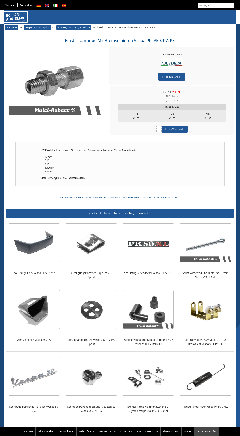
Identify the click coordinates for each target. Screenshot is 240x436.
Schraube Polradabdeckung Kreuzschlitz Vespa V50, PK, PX (91, 409)
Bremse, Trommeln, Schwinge (74, 27)
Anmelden (26, 5)
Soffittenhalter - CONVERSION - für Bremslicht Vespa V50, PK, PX (205, 342)
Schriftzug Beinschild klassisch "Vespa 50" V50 (34, 409)
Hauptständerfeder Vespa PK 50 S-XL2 (205, 406)
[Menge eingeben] (159, 129)
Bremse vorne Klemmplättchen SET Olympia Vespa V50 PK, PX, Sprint (148, 409)
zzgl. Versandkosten (172, 101)
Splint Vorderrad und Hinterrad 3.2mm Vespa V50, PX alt (205, 275)
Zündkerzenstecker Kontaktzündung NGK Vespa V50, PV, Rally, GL (148, 342)
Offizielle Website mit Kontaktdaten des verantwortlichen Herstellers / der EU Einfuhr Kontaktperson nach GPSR (119, 197)
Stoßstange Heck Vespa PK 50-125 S (34, 273)
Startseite (10, 5)
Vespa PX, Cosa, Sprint (37, 27)
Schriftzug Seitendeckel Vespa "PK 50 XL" (148, 273)
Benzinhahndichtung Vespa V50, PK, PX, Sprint (91, 342)
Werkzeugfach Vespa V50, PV (34, 339)
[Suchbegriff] (216, 5)
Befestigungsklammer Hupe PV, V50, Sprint (91, 275)
